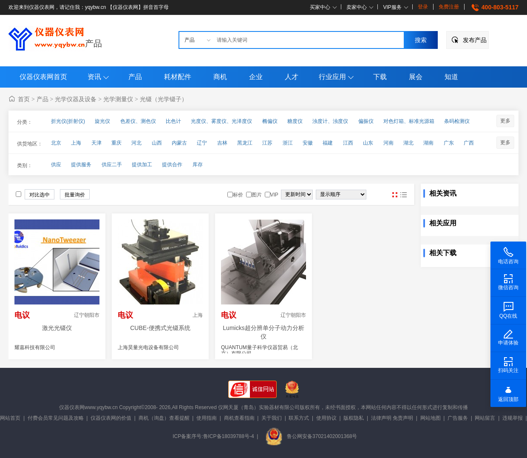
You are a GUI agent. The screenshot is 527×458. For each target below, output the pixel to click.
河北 (136, 143)
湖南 (428, 143)
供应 (56, 165)
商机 (220, 76)
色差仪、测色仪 (138, 121)
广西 (469, 143)
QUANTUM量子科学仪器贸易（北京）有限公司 (259, 350)
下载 (380, 76)
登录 (423, 7)
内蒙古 (179, 143)
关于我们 (271, 418)
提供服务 (81, 165)
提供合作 (172, 165)
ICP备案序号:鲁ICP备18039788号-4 (213, 436)
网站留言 (485, 418)
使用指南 (206, 418)
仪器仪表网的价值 (111, 418)
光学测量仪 (118, 99)
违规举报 (512, 418)
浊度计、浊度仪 (330, 121)
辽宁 (202, 143)
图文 (403, 194)
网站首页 (10, 418)
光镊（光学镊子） (163, 99)
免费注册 (449, 7)
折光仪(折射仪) (68, 121)
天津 (96, 143)
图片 (395, 194)
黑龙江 (244, 143)
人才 (291, 76)
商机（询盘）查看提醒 (164, 418)
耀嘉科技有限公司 (34, 347)
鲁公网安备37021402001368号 (311, 436)
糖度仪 (295, 121)
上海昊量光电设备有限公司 (148, 347)
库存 (198, 165)
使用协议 (326, 418)
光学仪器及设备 (75, 99)
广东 (449, 143)
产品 (93, 43)
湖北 (408, 143)
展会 (415, 76)
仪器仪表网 (72, 407)
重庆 (116, 143)
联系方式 (299, 418)
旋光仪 (102, 121)
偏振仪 (366, 121)
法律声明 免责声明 (392, 418)
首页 (24, 99)
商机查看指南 (239, 418)
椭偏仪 (270, 121)
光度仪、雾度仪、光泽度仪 (221, 121)
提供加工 (142, 165)
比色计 (173, 121)
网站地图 (430, 418)
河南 (388, 143)
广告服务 (458, 418)
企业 (256, 76)
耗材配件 (177, 76)
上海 (76, 143)
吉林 (222, 143)
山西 (157, 143)
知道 (451, 76)
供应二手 (112, 165)
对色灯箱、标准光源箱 (408, 121)
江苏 (267, 143)
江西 (348, 143)
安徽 (308, 143)
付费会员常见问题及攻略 (56, 418)
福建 (328, 143)
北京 (56, 143)
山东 (368, 143)
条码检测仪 (457, 121)
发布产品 (475, 40)
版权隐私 (353, 418)
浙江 (288, 143)
